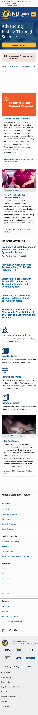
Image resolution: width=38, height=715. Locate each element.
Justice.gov (5, 706)
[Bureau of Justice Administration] (7, 651)
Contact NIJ (6, 606)
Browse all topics (19, 397)
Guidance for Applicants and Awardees (15, 556)
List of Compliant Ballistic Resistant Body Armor (15, 196)
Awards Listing (7, 546)
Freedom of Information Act (10, 697)
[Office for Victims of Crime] (19, 659)
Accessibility (5, 672)
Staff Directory (7, 611)
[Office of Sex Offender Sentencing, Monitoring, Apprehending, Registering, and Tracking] (30, 659)
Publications (6, 579)
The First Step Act (11, 441)
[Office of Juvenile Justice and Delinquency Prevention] (7, 659)
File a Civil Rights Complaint (12, 621)
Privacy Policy (6, 682)
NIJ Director (6, 519)
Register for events (19, 371)
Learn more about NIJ (19, 45)
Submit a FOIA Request (10, 616)
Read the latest (19, 350)
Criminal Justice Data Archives (17, 119)
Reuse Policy (6, 594)
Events (4, 569)
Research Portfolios (9, 524)
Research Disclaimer (9, 529)
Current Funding (7, 551)
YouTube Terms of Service (13, 66)
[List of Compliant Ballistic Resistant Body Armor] (19, 180)
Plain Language (6, 677)
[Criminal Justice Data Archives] (19, 104)
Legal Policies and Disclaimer (11, 687)
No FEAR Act (5, 692)
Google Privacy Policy (30, 66)
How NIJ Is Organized (9, 514)
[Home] (20, 14)
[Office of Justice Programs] (6, 14)
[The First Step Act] (19, 426)
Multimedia (6, 589)
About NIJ (5, 509)
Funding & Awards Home (10, 541)
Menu (33, 14)
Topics (4, 584)
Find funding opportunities (19, 329)
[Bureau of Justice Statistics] (19, 652)
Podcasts (5, 574)
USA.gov (4, 701)
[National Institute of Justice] (31, 651)
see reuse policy (15, 190)
